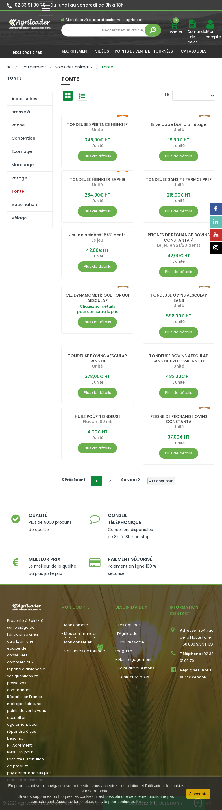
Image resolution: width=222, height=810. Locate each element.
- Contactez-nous (132, 662)
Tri (167, 94)
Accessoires (24, 99)
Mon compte (210, 34)
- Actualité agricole (79, 651)
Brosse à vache (21, 118)
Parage (19, 178)
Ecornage (22, 151)
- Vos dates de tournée (83, 636)
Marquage (23, 165)
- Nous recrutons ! (78, 660)
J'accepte (198, 793)
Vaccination (24, 204)
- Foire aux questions (134, 654)
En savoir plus (149, 801)
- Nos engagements (134, 645)
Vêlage (19, 218)
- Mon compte (74, 610)
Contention (23, 138)
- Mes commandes (79, 619)
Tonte (18, 191)
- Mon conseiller (76, 628)
